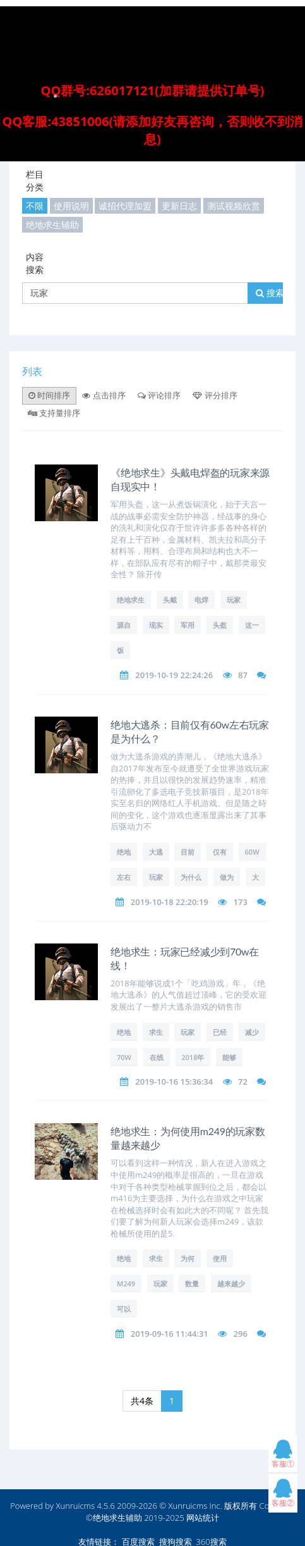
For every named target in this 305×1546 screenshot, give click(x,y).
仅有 (220, 852)
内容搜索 (35, 263)
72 (243, 1081)
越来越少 (231, 1283)
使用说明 (71, 206)
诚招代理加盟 (125, 206)
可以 (124, 1308)
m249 (126, 1283)
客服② (283, 1496)
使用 (220, 1258)
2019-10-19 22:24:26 (174, 675)
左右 (124, 877)
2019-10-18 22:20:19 (169, 902)
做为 (227, 877)
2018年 (192, 1057)
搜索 (270, 293)
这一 (252, 625)
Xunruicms (75, 1505)
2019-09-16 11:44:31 (169, 1333)
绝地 (124, 852)
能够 (229, 1057)
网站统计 (202, 1517)
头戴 (170, 599)
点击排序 (103, 395)
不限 (35, 206)
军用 (187, 625)
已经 (220, 1032)
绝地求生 (131, 599)
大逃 (156, 852)
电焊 (201, 599)
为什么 (191, 877)
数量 (192, 1283)
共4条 (142, 1401)
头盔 (220, 625)
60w (252, 852)
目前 (187, 852)
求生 (156, 1032)
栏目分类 (35, 180)
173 (241, 902)
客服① (283, 1457)
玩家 (234, 599)
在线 (157, 1057)
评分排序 (215, 395)
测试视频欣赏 (233, 206)
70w (124, 1057)
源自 (124, 625)
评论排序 (159, 395)
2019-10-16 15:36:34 (174, 1081)
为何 (187, 1258)
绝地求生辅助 (52, 225)
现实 (156, 625)
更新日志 (179, 206)
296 (241, 1333)
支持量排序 (54, 412)
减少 (252, 1032)
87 (243, 675)
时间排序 (49, 395)
